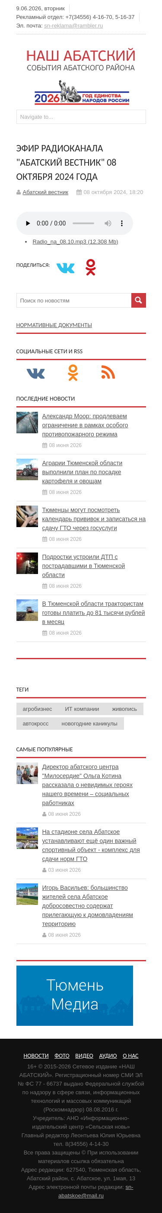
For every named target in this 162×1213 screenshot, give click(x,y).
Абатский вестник (45, 192)
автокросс (36, 723)
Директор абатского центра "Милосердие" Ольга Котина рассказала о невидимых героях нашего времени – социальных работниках (87, 784)
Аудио (108, 1055)
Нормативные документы (54, 325)
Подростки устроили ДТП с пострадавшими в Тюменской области (83, 565)
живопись (124, 709)
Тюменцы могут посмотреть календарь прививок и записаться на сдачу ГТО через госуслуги (94, 518)
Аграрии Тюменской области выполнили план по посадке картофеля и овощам (82, 472)
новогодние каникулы (90, 723)
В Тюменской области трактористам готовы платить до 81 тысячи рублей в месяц (93, 612)
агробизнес (37, 709)
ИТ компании (82, 709)
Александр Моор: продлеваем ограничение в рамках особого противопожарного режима (85, 425)
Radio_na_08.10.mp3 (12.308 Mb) (75, 241)
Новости (35, 1055)
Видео (84, 1055)
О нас (130, 1055)
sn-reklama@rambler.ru (73, 25)
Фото (61, 1055)
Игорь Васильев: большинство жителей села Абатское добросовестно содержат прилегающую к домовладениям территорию (87, 905)
